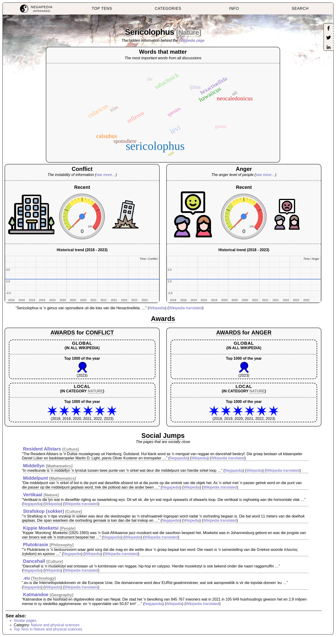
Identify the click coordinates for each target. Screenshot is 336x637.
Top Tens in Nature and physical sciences (48, 629)
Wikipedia (157, 308)
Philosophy (61, 545)
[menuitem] (36, 9)
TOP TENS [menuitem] (102, 9)
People (67, 528)
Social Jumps (163, 435)
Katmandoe (36, 594)
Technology (43, 578)
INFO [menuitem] (234, 9)
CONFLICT (100, 332)
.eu (26, 578)
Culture (71, 449)
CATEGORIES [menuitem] (168, 9)
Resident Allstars (42, 448)
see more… (106, 175)
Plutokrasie (35, 544)
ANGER (261, 332)
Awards (163, 318)
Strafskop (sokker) (43, 511)
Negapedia (179, 458)
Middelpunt (35, 478)
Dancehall (34, 561)
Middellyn (34, 465)
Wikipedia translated (185, 308)
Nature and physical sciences (55, 625)
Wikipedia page (192, 40)
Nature (188, 32)
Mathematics (59, 466)
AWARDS (62, 332)
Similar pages (25, 621)
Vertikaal (32, 494)
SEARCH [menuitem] (300, 9)
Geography (61, 595)
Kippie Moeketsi (41, 528)
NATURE (95, 391)
